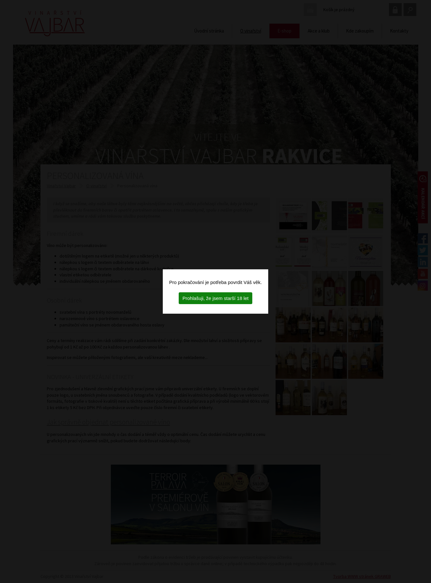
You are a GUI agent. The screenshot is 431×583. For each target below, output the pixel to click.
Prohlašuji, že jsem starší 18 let (216, 298)
